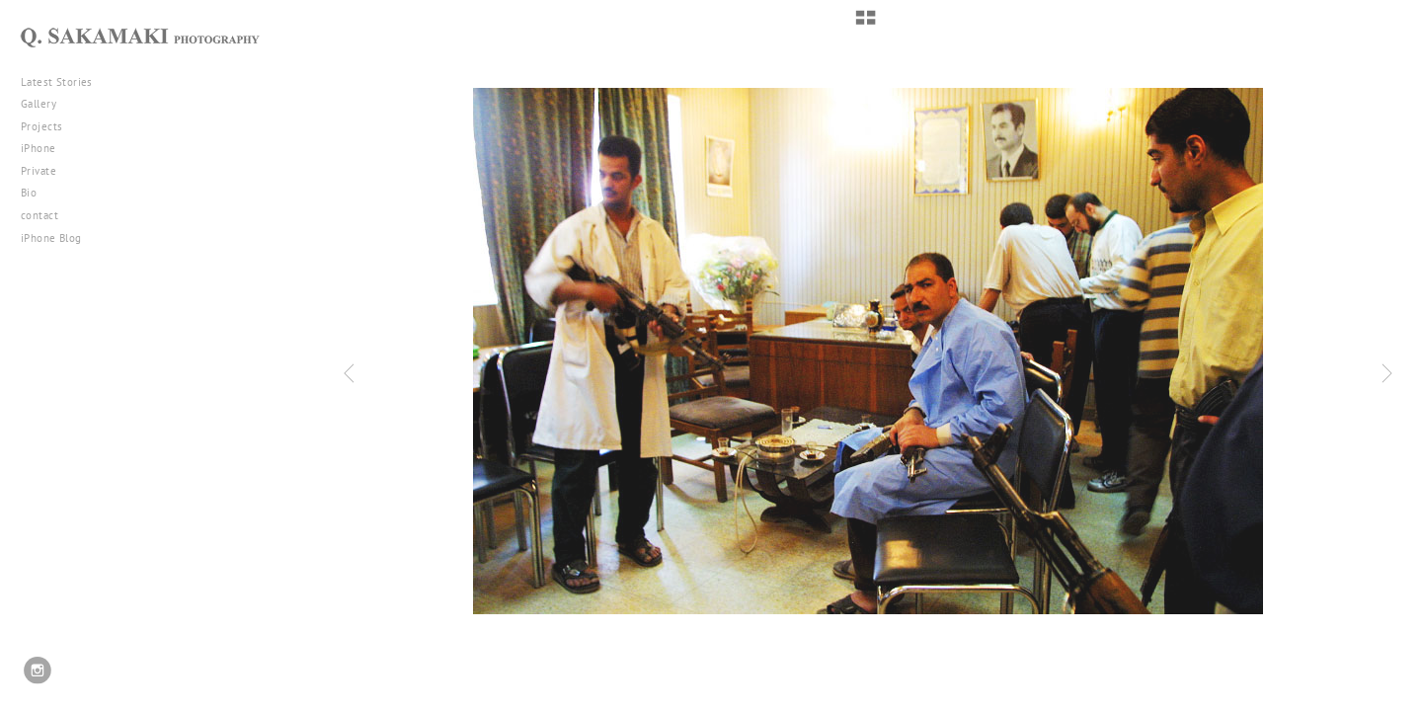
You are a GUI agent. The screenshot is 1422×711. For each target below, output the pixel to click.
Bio (29, 192)
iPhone (45, 148)
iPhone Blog (51, 238)
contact (39, 215)
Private (38, 171)
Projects (49, 126)
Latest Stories (64, 82)
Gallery (46, 104)
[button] (865, 24)
